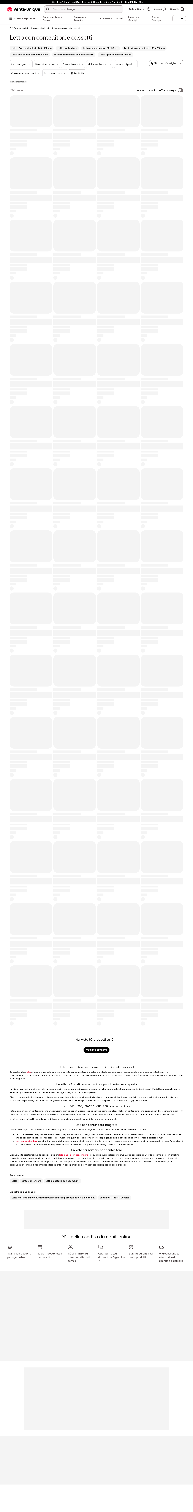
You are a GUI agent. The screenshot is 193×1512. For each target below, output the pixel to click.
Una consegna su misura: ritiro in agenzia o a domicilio (171, 1256)
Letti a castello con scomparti (62, 1180)
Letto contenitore (31, 1180)
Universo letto (37, 28)
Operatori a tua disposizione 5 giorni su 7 (111, 1256)
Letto (48, 28)
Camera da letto (21, 28)
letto (29, 1072)
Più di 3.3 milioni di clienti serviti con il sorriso (79, 1256)
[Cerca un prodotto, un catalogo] (47, 9)
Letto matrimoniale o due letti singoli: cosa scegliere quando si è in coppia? (53, 1197)
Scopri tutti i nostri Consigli (114, 1197)
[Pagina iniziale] (10, 28)
